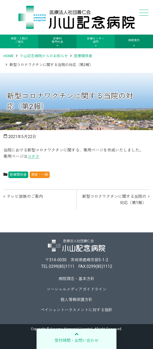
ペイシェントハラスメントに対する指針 (76, 310)
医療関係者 (83, 56)
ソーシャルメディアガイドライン (76, 289)
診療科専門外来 (57, 40)
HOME (8, 56)
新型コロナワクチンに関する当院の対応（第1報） (114, 199)
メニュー (143, 13)
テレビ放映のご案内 (25, 196)
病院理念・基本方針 (76, 278)
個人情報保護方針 (76, 299)
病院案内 (134, 40)
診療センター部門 (95, 40)
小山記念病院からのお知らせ (44, 56)
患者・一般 (39, 175)
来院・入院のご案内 (19, 40)
